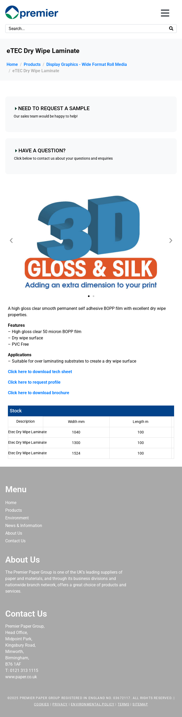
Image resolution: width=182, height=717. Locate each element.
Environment (17, 517)
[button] (11, 240)
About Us (13, 533)
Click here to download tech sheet (40, 371)
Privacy (59, 704)
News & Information (23, 525)
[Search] (171, 29)
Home (10, 502)
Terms (123, 704)
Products (13, 510)
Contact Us (15, 540)
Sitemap (140, 704)
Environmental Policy (92, 704)
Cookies (41, 704)
